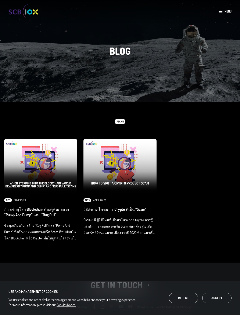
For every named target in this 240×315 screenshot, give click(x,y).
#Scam (120, 121)
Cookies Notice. (66, 305)
